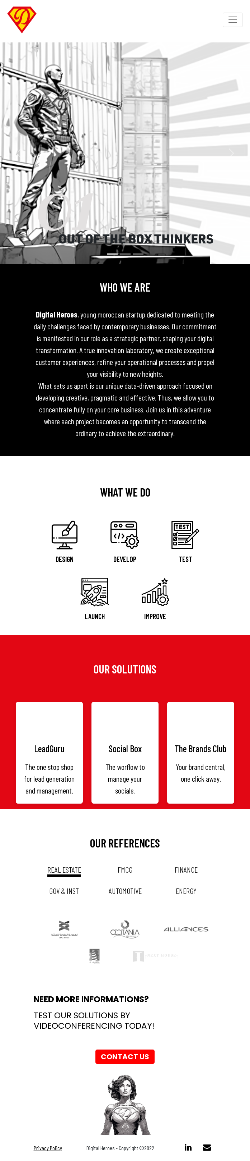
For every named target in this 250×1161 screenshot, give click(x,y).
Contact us (125, 1057)
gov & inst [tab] (64, 890)
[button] (19, 153)
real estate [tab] (64, 869)
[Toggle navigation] (233, 20)
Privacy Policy (48, 1147)
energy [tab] (186, 890)
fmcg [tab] (125, 869)
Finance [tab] (186, 869)
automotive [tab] (125, 890)
